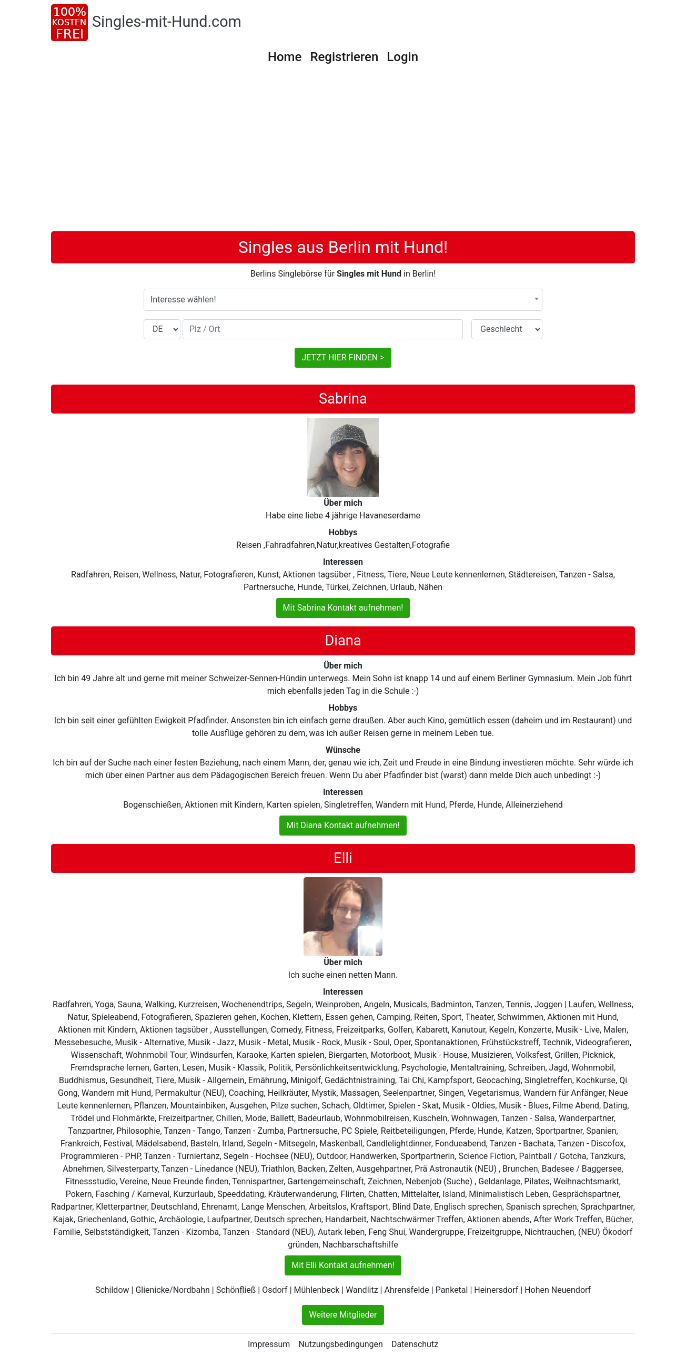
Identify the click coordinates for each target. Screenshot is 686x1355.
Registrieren (344, 57)
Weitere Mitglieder (343, 1315)
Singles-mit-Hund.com (166, 22)
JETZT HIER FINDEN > (342, 357)
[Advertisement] (343, 152)
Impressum (269, 1344)
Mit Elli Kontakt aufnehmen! (343, 1265)
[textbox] (343, 299)
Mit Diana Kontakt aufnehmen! (342, 825)
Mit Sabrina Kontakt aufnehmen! (343, 608)
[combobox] (343, 300)
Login (402, 57)
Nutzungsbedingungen (340, 1344)
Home (284, 57)
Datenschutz (414, 1344)
